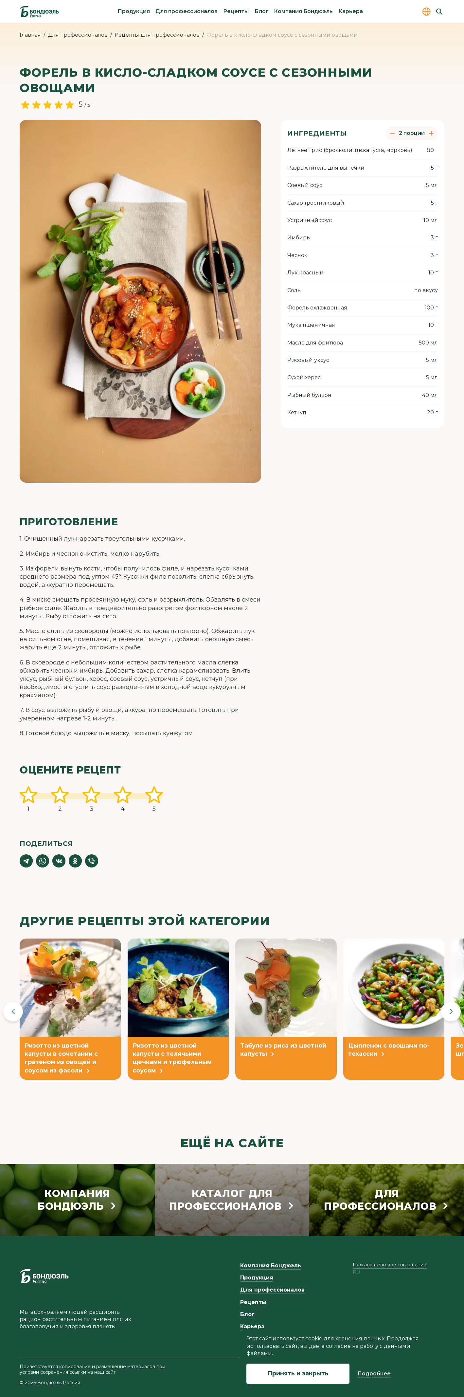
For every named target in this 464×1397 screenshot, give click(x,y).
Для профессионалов (186, 11)
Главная (30, 35)
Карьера (350, 11)
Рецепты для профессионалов (157, 35)
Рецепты (236, 11)
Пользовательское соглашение (389, 1265)
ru (356, 1272)
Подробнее (374, 1373)
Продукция (133, 11)
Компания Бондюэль (303, 11)
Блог (261, 11)
